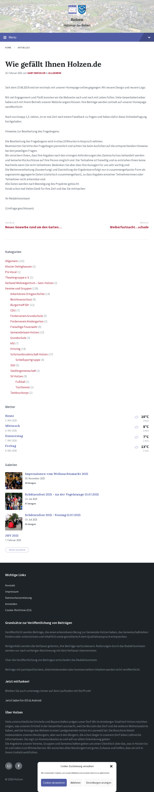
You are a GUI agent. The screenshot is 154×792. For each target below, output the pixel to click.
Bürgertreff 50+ (19, 305)
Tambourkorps (19, 393)
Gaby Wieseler (36, 73)
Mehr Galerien (17, 549)
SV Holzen (16, 376)
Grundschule (18, 338)
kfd (12, 343)
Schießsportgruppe (27, 360)
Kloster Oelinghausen (18, 266)
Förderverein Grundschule (26, 316)
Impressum (12, 591)
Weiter (144, 222)
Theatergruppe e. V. (17, 277)
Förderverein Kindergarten (26, 321)
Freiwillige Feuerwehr (23, 327)
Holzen (77, 19)
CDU (13, 310)
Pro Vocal (11, 272)
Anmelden (11, 604)
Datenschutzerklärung (18, 597)
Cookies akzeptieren (54, 782)
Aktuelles (24, 47)
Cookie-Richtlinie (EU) (18, 610)
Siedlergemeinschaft (23, 371)
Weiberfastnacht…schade (129, 227)
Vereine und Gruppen (18, 288)
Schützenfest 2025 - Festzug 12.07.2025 (53, 515)
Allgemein (54, 73)
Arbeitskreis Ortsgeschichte (27, 294)
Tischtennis (22, 387)
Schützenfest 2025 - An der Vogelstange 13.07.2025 (62, 494)
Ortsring (15, 349)
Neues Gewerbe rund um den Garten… (33, 227)
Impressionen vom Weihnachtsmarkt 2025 (56, 474)
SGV (12, 365)
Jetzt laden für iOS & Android (23, 700)
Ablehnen (75, 782)
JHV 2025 (12, 535)
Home (8, 47)
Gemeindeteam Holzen (24, 332)
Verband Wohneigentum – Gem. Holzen (29, 283)
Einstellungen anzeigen (98, 782)
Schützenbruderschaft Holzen (29, 354)
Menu (77, 37)
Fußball (20, 382)
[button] (111, 766)
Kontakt (10, 585)
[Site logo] (77, 13)
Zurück (9, 222)
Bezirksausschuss (21, 299)
